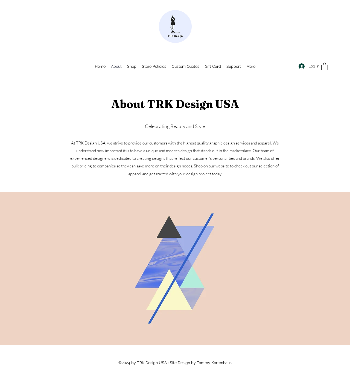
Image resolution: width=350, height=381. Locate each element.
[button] (324, 66)
